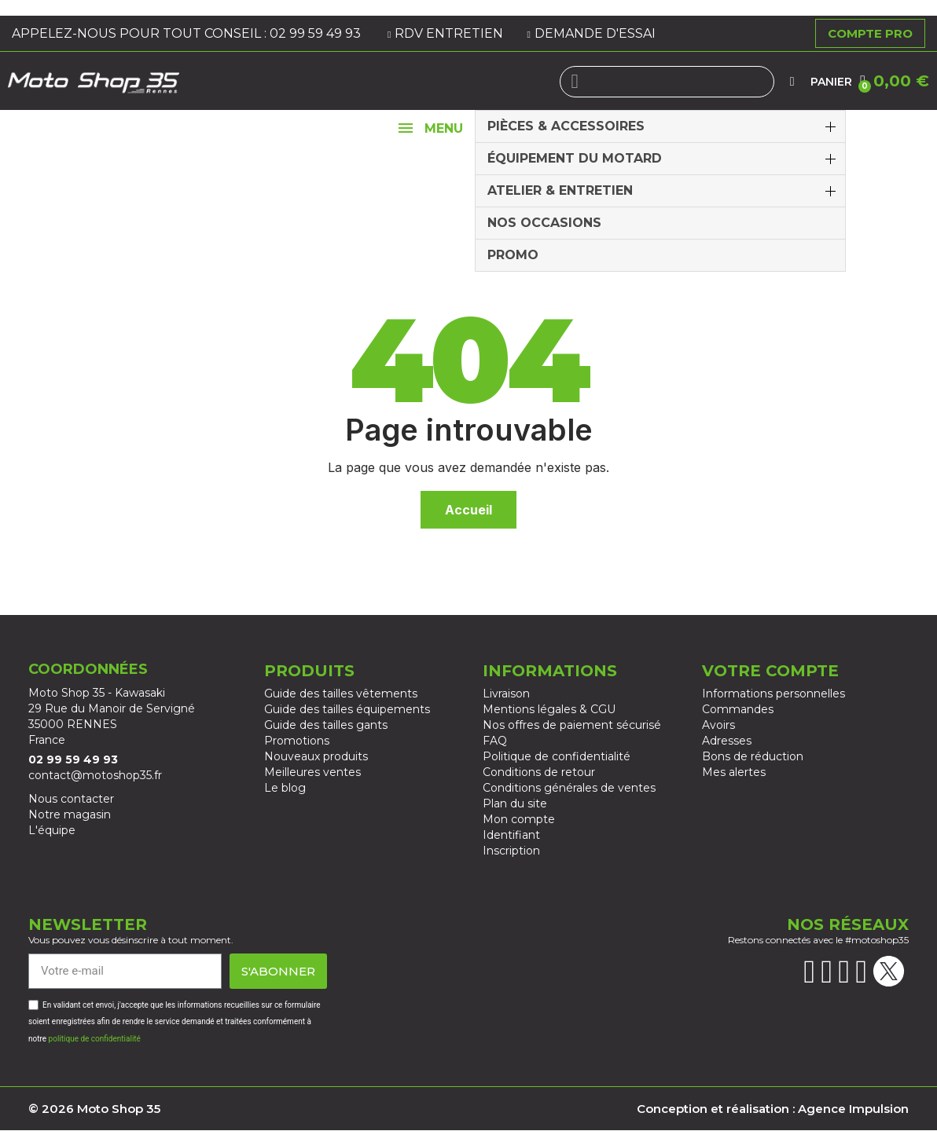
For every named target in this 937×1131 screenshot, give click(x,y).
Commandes (737, 709)
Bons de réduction (752, 756)
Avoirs (718, 725)
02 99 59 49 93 (317, 33)
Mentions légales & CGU (549, 709)
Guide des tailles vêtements (340, 693)
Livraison (506, 693)
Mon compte (519, 819)
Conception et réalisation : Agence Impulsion (773, 1108)
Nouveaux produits (316, 756)
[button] (894, 81)
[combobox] (667, 82)
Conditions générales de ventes (569, 788)
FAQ (495, 741)
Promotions (296, 741)
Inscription (511, 851)
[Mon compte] (792, 81)
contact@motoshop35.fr (95, 775)
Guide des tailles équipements (347, 709)
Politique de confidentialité (556, 756)
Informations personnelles (773, 693)
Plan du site (515, 803)
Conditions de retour (539, 772)
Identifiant (511, 835)
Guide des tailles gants (326, 725)
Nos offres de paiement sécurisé (572, 725)
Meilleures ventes (312, 772)
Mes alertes (734, 772)
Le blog (285, 788)
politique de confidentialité (95, 1038)
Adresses (726, 741)
